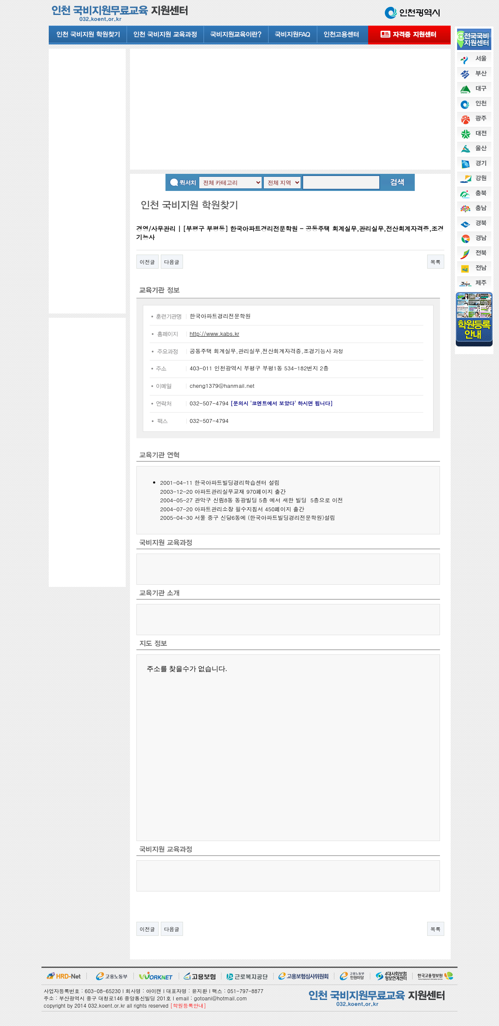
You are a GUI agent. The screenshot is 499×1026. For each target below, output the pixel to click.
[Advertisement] (87, 181)
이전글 (147, 261)
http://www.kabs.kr (214, 333)
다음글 (172, 261)
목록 (436, 261)
